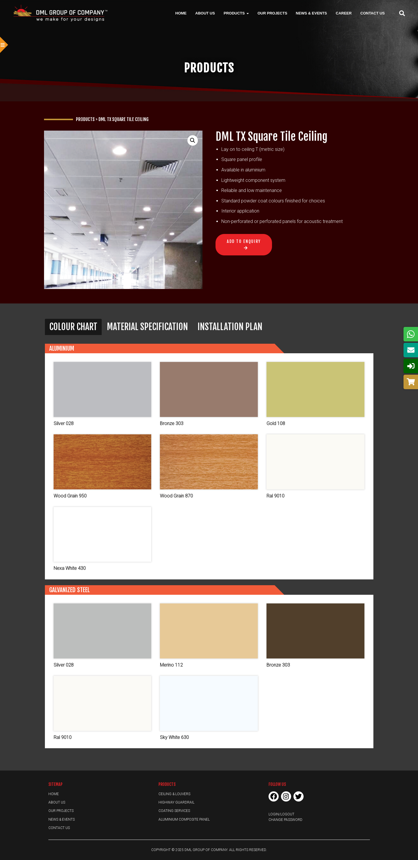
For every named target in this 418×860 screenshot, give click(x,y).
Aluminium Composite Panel (184, 819)
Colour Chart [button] (73, 326)
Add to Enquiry (244, 241)
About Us (205, 13)
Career (344, 13)
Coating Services (174, 811)
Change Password (285, 820)
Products (236, 13)
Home (181, 13)
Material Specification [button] (147, 326)
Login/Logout (281, 814)
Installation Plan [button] (230, 326)
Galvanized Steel (69, 590)
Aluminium (61, 348)
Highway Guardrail (176, 802)
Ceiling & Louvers (174, 794)
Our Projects (272, 13)
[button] (192, 140)
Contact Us (372, 13)
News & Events (311, 13)
